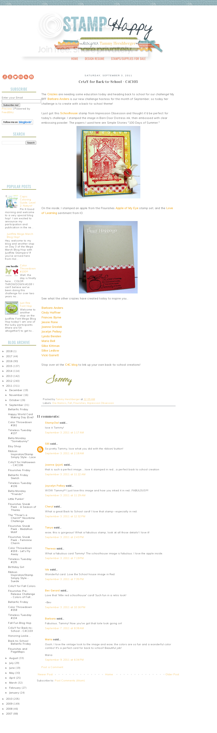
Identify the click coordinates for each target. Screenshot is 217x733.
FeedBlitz (8, 112)
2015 (9, 366)
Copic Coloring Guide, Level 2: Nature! (27, 201)
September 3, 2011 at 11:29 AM (65, 495)
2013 (9, 376)
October (15, 400)
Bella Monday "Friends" (17, 492)
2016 (9, 361)
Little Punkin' (16, 499)
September (16, 405)
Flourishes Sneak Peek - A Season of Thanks (22, 507)
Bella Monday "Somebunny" (18, 439)
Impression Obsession (100, 403)
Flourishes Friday (19, 470)
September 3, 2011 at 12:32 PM (65, 516)
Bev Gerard (52, 590)
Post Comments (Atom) (70, 680)
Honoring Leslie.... (19, 635)
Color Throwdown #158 (20, 608)
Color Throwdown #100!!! (28, 268)
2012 (9, 381)
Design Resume (94, 58)
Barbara (50, 618)
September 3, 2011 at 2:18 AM (64, 453)
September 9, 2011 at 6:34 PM (64, 659)
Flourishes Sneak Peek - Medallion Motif (20, 529)
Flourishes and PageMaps (17, 650)
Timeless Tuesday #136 (19, 484)
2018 (9, 351)
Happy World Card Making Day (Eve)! (21, 416)
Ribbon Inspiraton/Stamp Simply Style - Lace (22, 454)
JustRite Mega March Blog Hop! (20, 235)
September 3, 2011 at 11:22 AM (65, 474)
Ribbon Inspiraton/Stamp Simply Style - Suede (20, 576)
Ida (47, 569)
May (12, 673)
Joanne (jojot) (54, 464)
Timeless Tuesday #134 (19, 616)
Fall (70, 403)
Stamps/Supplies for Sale (128, 58)
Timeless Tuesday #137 (19, 432)
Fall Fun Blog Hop (19, 623)
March (13, 682)
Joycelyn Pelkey (55, 485)
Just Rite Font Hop (26, 304)
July (12, 663)
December (16, 390)
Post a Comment (52, 667)
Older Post (172, 674)
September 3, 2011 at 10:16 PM (65, 607)
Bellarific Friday (18, 409)
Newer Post (45, 674)
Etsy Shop (14, 446)
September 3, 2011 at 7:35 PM (64, 579)
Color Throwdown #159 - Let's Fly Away (20, 551)
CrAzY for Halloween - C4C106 (21, 464)
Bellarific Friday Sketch (18, 476)
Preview (7, 108)
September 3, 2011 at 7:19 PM (64, 558)
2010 (9, 698)
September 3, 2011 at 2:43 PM (64, 537)
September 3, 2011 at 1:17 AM (64, 432)
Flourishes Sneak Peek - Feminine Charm (20, 540)
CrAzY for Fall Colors (22, 586)
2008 (9, 708)
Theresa (50, 548)
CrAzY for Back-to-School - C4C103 (20, 629)
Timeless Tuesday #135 (19, 560)
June (12, 667)
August (14, 658)
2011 (9, 385)
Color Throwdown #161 (20, 424)
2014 (9, 371)
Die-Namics (59, 403)
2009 (9, 703)
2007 (9, 713)
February (15, 687)
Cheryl (49, 506)
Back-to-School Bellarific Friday (19, 642)
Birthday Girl (16, 567)
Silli (47, 443)
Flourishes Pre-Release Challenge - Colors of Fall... (21, 594)
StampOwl (52, 422)
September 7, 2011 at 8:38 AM (64, 628)
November (16, 395)
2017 (9, 356)
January (14, 692)
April (12, 677)
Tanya (49, 527)
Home (74, 58)
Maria (48, 639)
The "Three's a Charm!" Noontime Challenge (21, 518)
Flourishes (79, 403)
